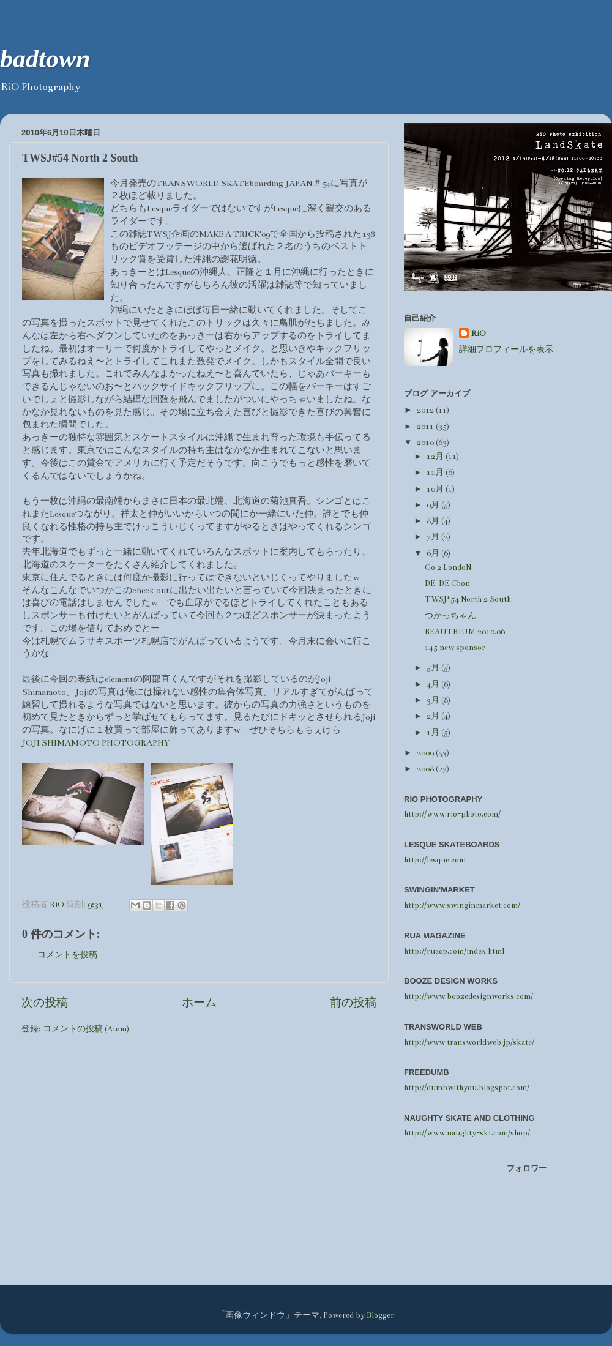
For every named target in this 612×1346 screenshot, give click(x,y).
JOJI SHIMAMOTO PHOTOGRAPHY (96, 743)
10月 (436, 488)
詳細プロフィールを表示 (506, 349)
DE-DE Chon (447, 583)
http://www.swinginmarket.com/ (462, 905)
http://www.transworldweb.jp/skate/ (469, 1042)
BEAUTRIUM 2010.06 (465, 631)
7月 (434, 536)
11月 (436, 472)
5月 (434, 667)
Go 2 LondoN (448, 567)
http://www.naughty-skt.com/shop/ (467, 1132)
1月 (434, 732)
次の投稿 (44, 1002)
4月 (434, 684)
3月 (434, 700)
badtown (45, 59)
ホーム (199, 1002)
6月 (434, 553)
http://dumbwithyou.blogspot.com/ (466, 1087)
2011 (426, 426)
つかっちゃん (450, 615)
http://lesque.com (435, 859)
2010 (426, 442)
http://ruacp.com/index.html (454, 950)
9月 (434, 504)
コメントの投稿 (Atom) (86, 1028)
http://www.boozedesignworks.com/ (468, 996)
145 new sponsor (455, 647)
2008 (426, 768)
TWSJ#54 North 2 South (468, 599)
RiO (478, 333)
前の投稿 (353, 1002)
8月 (434, 520)
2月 (434, 715)
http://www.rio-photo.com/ (452, 813)
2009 (426, 752)
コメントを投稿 (67, 954)
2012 (426, 409)
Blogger (380, 1315)
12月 (436, 456)
